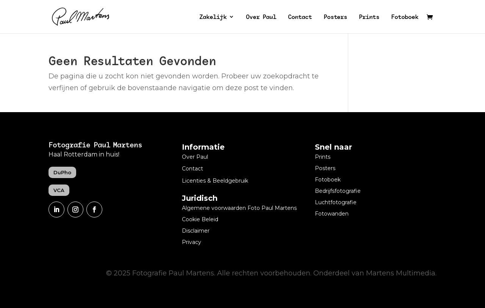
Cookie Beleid (200, 220)
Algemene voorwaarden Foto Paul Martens (239, 208)
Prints (369, 17)
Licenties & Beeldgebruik (215, 181)
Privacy (191, 242)
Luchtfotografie (336, 203)
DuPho (62, 172)
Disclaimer (196, 231)
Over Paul (261, 17)
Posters (335, 17)
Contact (300, 17)
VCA (58, 190)
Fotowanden (332, 214)
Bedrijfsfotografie (338, 191)
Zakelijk (213, 17)
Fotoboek (404, 17)
